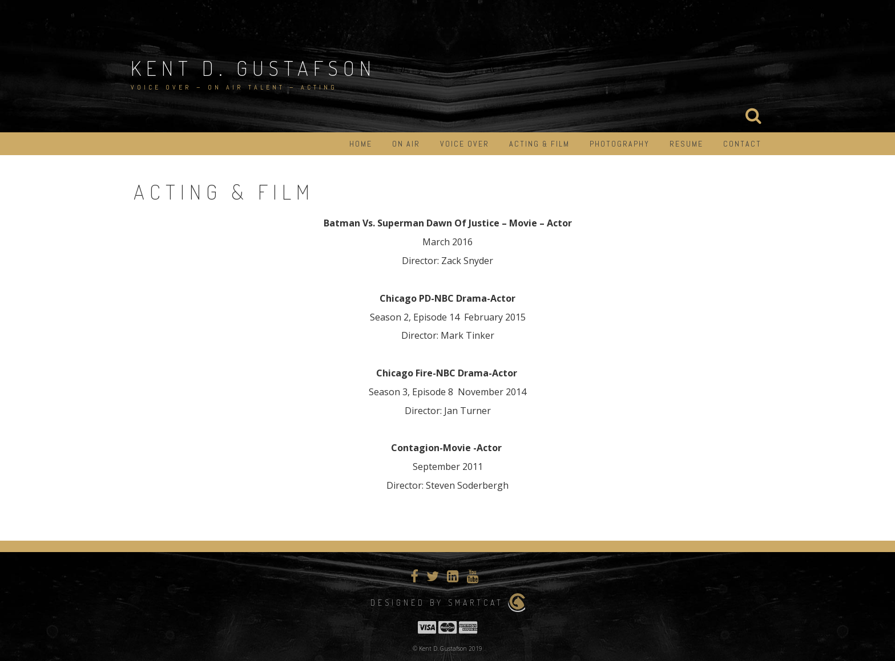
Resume (686, 144)
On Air (406, 144)
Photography (620, 144)
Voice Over (464, 144)
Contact (742, 144)
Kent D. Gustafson (253, 68)
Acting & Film (539, 144)
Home (360, 144)
